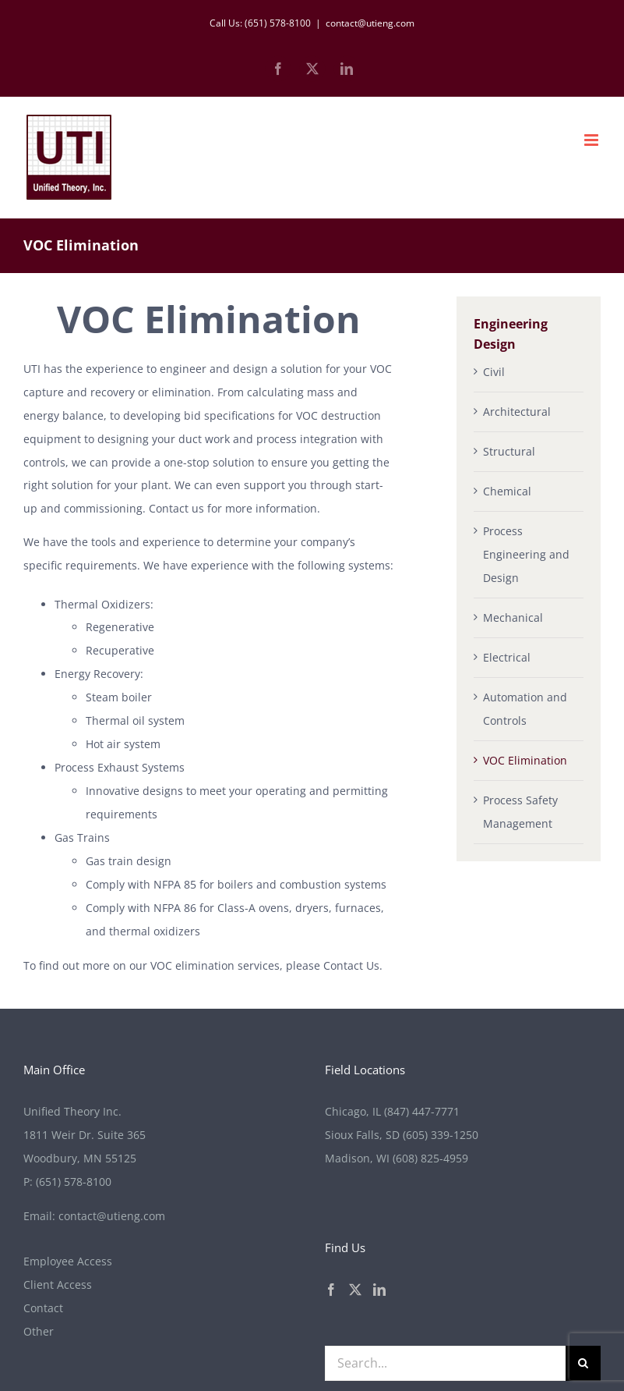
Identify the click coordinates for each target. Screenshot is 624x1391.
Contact (43, 1308)
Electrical (507, 657)
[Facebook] (331, 1289)
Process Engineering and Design (526, 554)
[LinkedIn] (379, 1289)
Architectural (517, 411)
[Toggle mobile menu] (592, 140)
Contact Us (351, 965)
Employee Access (67, 1261)
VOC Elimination (525, 760)
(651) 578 (73, 1181)
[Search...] (445, 1363)
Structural (509, 451)
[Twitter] (355, 1289)
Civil (494, 371)
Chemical (507, 491)
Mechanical (513, 617)
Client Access (57, 1284)
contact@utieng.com (370, 23)
